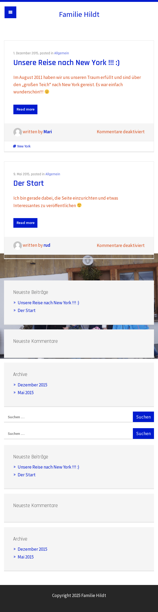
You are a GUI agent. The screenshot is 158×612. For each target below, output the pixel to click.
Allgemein (61, 53)
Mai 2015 (26, 393)
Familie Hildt (79, 14)
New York (23, 146)
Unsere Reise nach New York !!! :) (66, 63)
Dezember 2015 (32, 385)
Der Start (28, 183)
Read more (25, 109)
